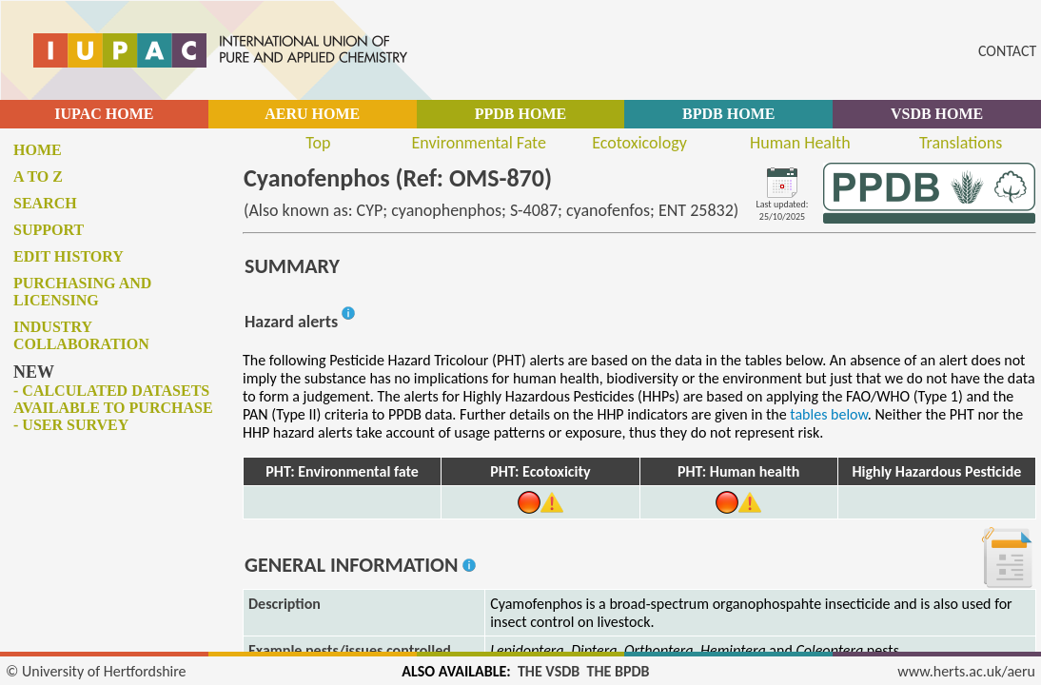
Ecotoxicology (639, 142)
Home (37, 150)
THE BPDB (618, 671)
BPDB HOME (728, 114)
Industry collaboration (81, 335)
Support (48, 230)
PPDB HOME (520, 114)
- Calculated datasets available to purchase (113, 399)
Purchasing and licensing (82, 291)
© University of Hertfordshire (96, 671)
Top (317, 142)
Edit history (68, 256)
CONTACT (1007, 51)
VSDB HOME (937, 114)
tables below (829, 414)
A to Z (38, 176)
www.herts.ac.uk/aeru (966, 671)
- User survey (70, 425)
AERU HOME (312, 114)
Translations (960, 142)
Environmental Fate (478, 142)
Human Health (800, 142)
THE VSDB (548, 671)
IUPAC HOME (103, 114)
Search (45, 203)
